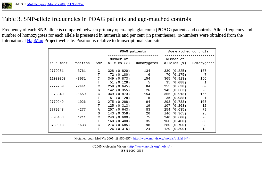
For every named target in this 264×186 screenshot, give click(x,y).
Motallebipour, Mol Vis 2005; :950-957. (55, 4)
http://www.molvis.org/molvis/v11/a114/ (160, 155)
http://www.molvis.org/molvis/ (149, 163)
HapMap (35, 40)
